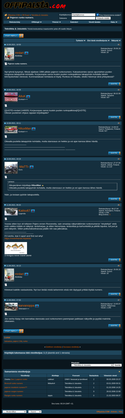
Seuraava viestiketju (71, 347)
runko (25, 341)
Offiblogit (37, 22)
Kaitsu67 (24, 210)
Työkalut (79, 40)
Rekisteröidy (14, 22)
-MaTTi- (24, 166)
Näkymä (114, 40)
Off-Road (25, 15)
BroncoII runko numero (14, 383)
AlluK (22, 96)
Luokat (7, 337)
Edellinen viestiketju (54, 347)
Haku (114, 22)
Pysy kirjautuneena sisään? (109, 15)
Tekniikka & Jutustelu (39, 15)
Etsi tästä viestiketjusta (97, 40)
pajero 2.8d (17, 341)
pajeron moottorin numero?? (16, 387)
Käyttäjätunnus (65, 15)
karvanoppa (27, 305)
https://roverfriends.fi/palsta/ (18, 238)
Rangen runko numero (13, 395)
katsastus (8, 341)
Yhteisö (56, 22)
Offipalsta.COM (14, 15)
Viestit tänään (94, 22)
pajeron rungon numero (14, 391)
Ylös (120, 412)
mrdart (19, 52)
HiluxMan (24, 128)
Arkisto (114, 412)
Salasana (63, 18)
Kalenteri (74, 22)
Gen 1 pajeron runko (19, 379)
